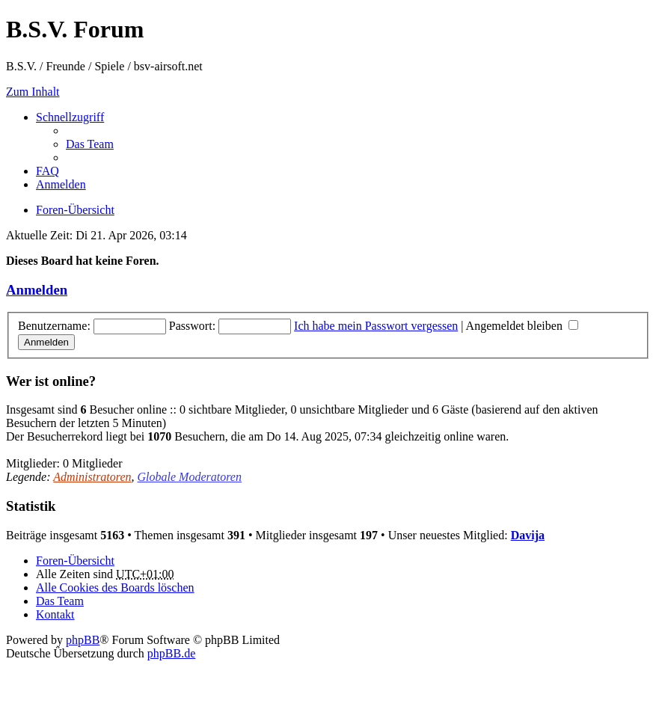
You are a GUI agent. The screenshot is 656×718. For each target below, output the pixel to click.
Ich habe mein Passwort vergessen (376, 325)
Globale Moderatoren (190, 476)
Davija (528, 535)
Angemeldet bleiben (522, 325)
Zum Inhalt (33, 91)
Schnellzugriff (70, 117)
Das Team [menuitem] (90, 144)
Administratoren (92, 476)
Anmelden (36, 290)
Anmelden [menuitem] (61, 184)
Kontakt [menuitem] (55, 614)
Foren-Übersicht (75, 560)
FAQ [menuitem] (47, 171)
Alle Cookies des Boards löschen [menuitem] (115, 587)
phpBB (82, 639)
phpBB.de (171, 653)
